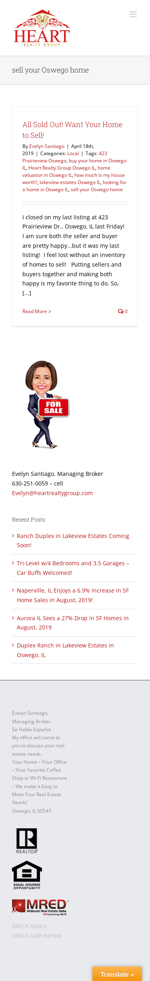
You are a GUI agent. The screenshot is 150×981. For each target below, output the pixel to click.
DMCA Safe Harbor (37, 935)
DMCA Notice (29, 926)
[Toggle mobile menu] (134, 14)
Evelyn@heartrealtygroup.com (52, 493)
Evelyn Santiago (46, 146)
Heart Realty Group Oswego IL (61, 167)
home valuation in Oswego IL (66, 171)
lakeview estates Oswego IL (70, 182)
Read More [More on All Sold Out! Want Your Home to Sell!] (34, 311)
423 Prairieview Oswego (64, 157)
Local (73, 153)
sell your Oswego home (97, 189)
